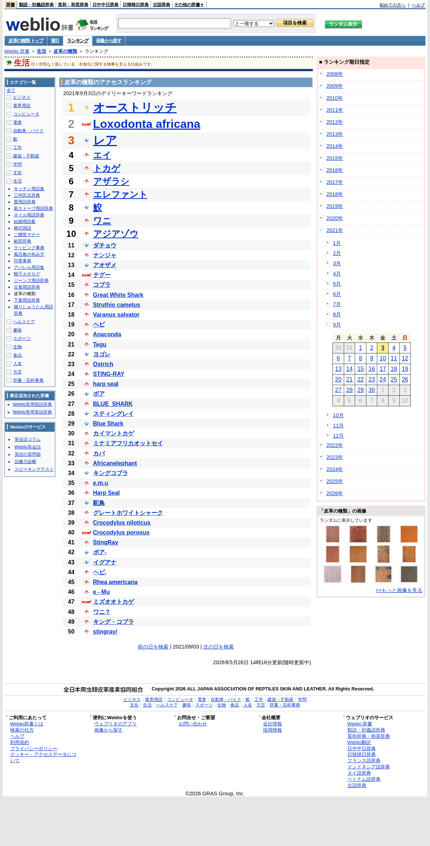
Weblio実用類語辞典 (32, 404)
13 (338, 369)
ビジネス (22, 97)
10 (382, 358)
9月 (337, 325)
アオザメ (104, 265)
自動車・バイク (28, 130)
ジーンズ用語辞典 (31, 280)
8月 (337, 314)
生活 (41, 51)
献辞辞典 (22, 241)
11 (394, 358)
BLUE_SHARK (113, 404)
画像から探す (109, 40)
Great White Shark (118, 295)
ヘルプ (418, 5)
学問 (17, 164)
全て (11, 90)
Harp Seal (106, 493)
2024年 (334, 469)
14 (349, 369)
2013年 (334, 134)
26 (405, 379)
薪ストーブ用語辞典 (33, 208)
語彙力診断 (25, 461)
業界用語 (22, 105)
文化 (17, 172)
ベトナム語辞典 (364, 779)
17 (382, 369)
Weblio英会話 (28, 447)
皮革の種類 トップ (25, 40)
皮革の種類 (65, 51)
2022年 (334, 445)
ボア (99, 394)
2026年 (334, 493)
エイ (102, 155)
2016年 (334, 170)
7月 (337, 304)
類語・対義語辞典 (36, 5)
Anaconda (107, 334)
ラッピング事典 (29, 247)
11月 (338, 425)
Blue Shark (108, 423)
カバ (99, 453)
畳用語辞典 (25, 201)
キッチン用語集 (29, 188)
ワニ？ (102, 612)
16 (372, 369)
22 (360, 379)
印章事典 (22, 260)
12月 (338, 436)
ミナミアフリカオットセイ (128, 443)
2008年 (334, 74)
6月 (337, 294)
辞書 (10, 5)
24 (382, 379)
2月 (337, 253)
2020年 (334, 218)
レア (105, 140)
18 (394, 369)
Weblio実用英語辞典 (32, 412)
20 (338, 379)
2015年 (334, 158)
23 (372, 379)
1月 (337, 243)
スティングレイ (113, 414)
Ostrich (103, 364)
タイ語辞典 (359, 773)
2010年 (334, 98)
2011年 (334, 110)
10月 (338, 415)
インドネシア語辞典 (368, 766)
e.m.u (100, 483)
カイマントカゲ (113, 433)
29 (360, 390)
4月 (337, 274)
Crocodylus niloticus (122, 523)
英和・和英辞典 (73, 5)
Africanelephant (115, 463)
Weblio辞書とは (26, 723)
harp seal (106, 384)
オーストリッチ (135, 107)
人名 (17, 363)
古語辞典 (161, 5)
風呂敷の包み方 (29, 254)
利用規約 (19, 742)
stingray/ (105, 631)
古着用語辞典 (27, 287)
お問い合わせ (193, 723)
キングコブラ (110, 473)
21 (349, 379)
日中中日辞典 (105, 5)
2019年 (334, 206)
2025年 (334, 481)
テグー (102, 275)
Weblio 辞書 (16, 51)
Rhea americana (115, 582)
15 (360, 369)
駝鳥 (99, 503)
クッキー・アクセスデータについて (43, 757)
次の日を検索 (218, 647)
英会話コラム (28, 439)
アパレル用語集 (29, 267)
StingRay (105, 542)
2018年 (334, 194)
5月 (337, 284)
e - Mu (101, 592)
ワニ (102, 221)
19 (405, 369)
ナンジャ (104, 255)
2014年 (334, 146)
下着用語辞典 (27, 300)
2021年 (334, 230)
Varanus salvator (116, 315)
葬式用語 (22, 228)
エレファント (120, 194)
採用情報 (272, 730)
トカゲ (106, 168)
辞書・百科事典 (28, 380)
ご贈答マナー (27, 234)
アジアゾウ (116, 234)
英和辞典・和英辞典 (368, 736)
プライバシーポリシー (33, 748)
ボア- (100, 552)
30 (372, 390)
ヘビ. (99, 572)
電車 (17, 122)
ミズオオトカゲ (113, 602)
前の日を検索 (153, 647)
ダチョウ (104, 245)
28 (349, 390)
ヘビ (99, 324)
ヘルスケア (24, 321)
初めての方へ (392, 5)
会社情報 (272, 723)
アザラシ (111, 181)
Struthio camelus (116, 305)
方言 (17, 372)
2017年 (334, 182)
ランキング (77, 40)
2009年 (334, 86)
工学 (17, 147)
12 (405, 358)
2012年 (334, 122)
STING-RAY (109, 374)
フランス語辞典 (364, 760)
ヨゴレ (102, 354)
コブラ (102, 285)
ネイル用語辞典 (29, 215)
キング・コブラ (113, 622)
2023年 (334, 457)
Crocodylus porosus (121, 532)
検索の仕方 (22, 730)
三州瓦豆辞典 (27, 195)
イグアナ (104, 562)
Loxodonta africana (146, 123)
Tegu (100, 344)
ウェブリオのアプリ (115, 723)
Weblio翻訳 (359, 742)
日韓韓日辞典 (136, 5)
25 (394, 379)
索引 (55, 40)
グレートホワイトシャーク (128, 513)
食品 (17, 355)
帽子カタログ (27, 274)
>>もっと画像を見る (398, 590)
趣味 (17, 330)
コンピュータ (26, 114)
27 (338, 390)
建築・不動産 (26, 155)
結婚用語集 (25, 221)
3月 (337, 263)
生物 (17, 346)
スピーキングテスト (34, 469)
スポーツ (22, 338)
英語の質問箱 (28, 454)
